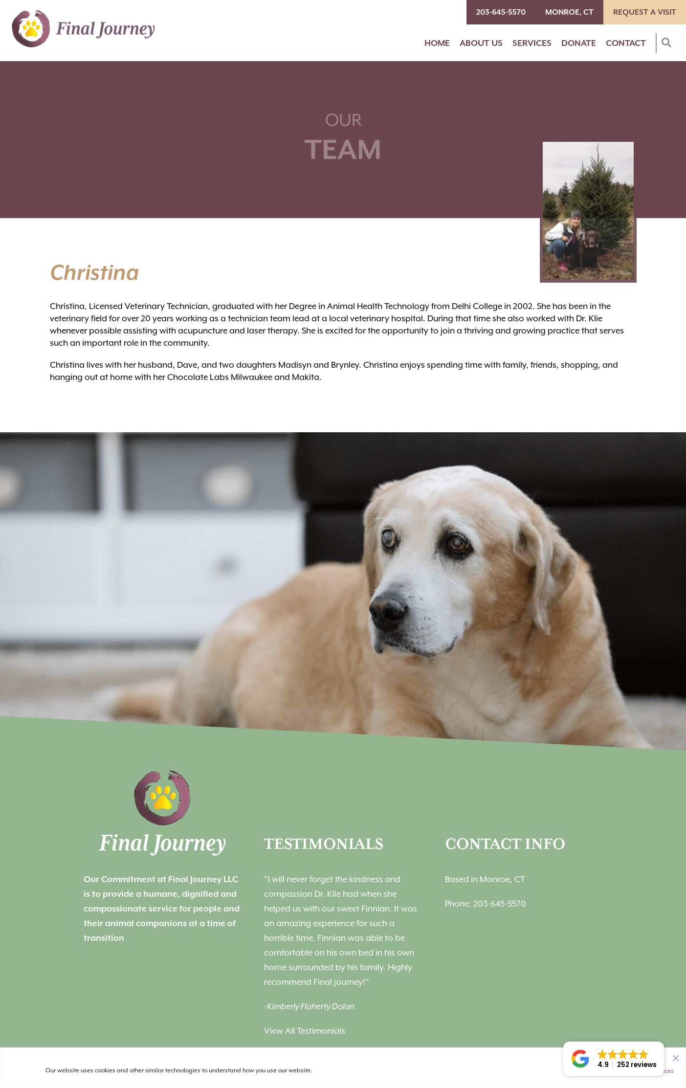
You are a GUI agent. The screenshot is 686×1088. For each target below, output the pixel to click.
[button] (613, 1059)
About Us (481, 43)
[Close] (676, 1056)
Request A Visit (644, 12)
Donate (578, 43)
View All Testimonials (304, 1031)
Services (532, 43)
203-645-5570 (501, 12)
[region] (343, 1067)
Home (437, 43)
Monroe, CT (569, 12)
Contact (626, 43)
